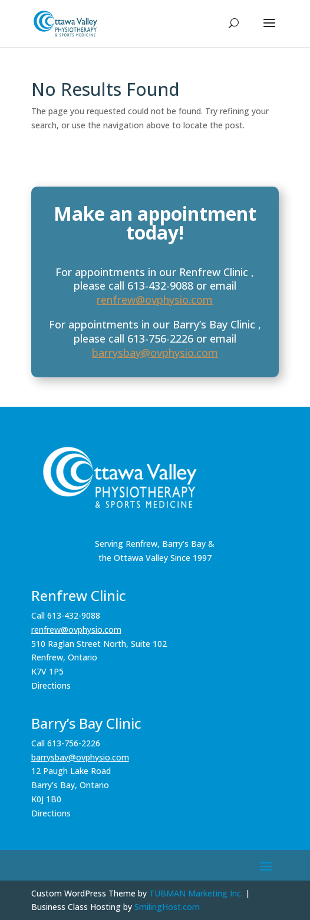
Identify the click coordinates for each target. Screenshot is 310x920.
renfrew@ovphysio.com (155, 300)
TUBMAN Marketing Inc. (196, 893)
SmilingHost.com (167, 906)
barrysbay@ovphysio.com (155, 353)
